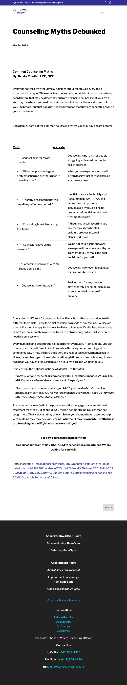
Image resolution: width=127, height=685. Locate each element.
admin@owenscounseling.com (65, 666)
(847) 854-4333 (70, 652)
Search (108, 507)
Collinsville (63, 630)
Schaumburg (63, 621)
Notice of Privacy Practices (63, 600)
